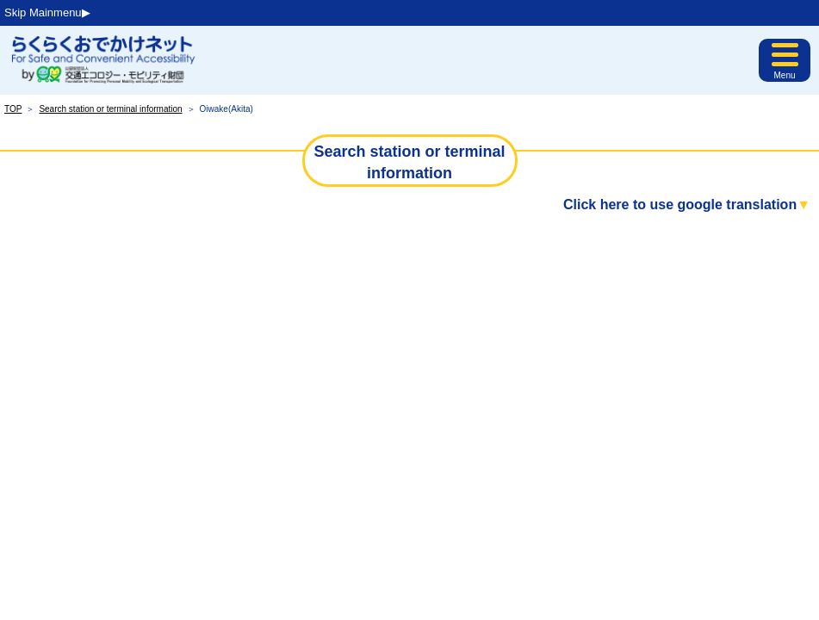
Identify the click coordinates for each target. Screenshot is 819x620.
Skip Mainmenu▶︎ (47, 12)
